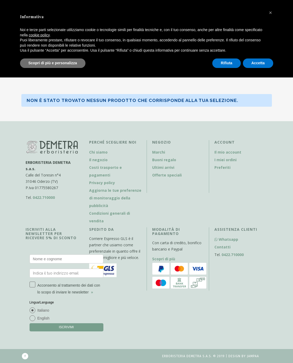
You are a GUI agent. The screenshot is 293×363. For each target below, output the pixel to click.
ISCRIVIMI (66, 327)
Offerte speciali (167, 175)
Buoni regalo (164, 159)
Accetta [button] (258, 63)
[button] (270, 12)
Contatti (222, 246)
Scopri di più (163, 258)
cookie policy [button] (39, 35)
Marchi (158, 152)
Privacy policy (102, 182)
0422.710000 (44, 197)
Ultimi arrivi (163, 167)
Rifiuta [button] (226, 63)
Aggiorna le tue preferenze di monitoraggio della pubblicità (115, 198)
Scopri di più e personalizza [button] (52, 63)
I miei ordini (225, 159)
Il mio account (227, 152)
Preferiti (222, 167)
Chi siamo (98, 152)
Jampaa (253, 356)
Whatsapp (226, 239)
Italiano (43, 310)
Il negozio (98, 159)
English (43, 318)
